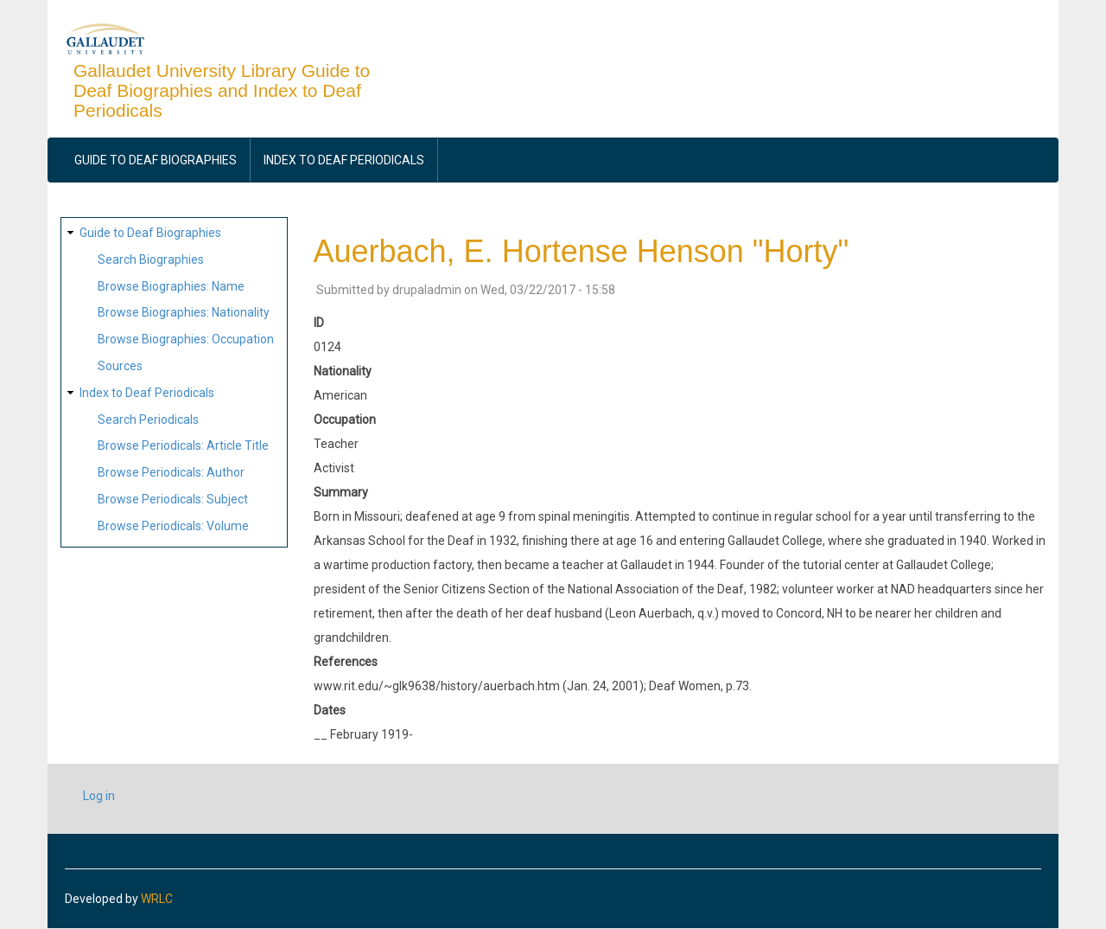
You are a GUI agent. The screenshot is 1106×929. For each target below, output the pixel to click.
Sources (120, 366)
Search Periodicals (148, 419)
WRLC (157, 899)
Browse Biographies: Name (171, 286)
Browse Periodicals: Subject (173, 499)
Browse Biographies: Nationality (184, 312)
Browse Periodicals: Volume (173, 526)
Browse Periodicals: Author (171, 472)
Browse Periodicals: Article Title (183, 445)
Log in (99, 796)
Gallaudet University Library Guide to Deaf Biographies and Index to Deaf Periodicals (221, 90)
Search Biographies (151, 259)
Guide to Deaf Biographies (155, 160)
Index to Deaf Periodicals (344, 160)
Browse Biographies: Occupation (186, 339)
